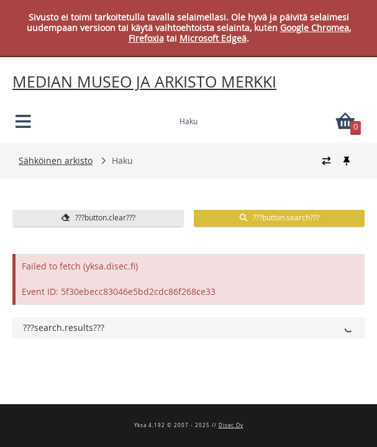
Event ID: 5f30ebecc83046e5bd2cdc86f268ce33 (119, 291)
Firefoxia (146, 38)
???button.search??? (278, 217)
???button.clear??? (98, 217)
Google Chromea (314, 28)
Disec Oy (231, 425)
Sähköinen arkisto (56, 160)
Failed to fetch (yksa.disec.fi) (80, 266)
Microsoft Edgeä (213, 38)
